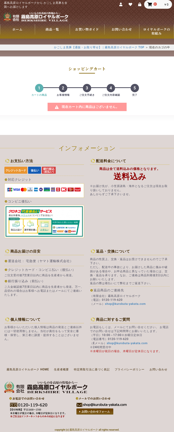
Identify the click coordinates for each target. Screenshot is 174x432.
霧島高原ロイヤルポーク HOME (28, 369)
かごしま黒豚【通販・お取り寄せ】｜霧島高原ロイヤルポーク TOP (99, 47)
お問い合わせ (122, 29)
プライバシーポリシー (130, 369)
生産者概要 (61, 369)
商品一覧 (52, 29)
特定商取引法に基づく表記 (92, 369)
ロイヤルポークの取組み (156, 31)
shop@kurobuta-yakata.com (125, 304)
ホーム (17, 29)
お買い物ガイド (87, 29)
